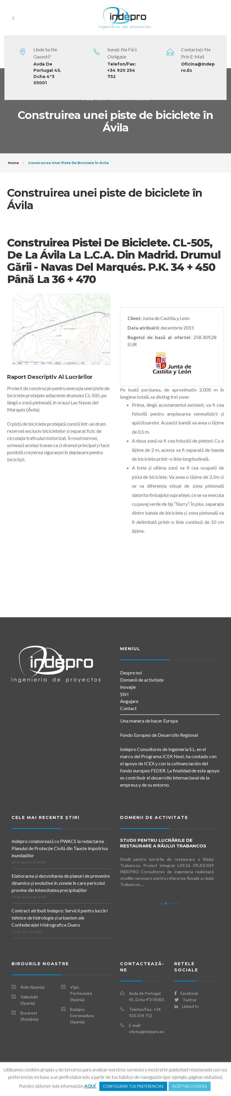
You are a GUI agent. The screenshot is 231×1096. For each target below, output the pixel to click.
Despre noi (131, 672)
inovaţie (128, 687)
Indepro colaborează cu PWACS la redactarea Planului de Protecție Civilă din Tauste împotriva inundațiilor (60, 848)
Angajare (129, 701)
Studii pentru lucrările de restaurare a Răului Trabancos (163, 843)
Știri (124, 694)
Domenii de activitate (142, 680)
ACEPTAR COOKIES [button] (189, 1086)
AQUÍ (90, 1086)
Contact (128, 708)
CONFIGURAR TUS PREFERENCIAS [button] (133, 1086)
